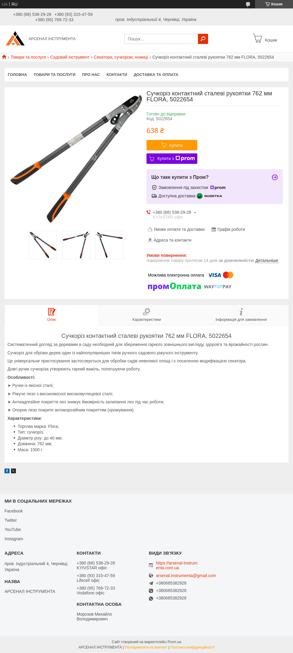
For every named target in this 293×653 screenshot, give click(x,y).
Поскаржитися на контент (146, 647)
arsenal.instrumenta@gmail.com (186, 575)
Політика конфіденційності (192, 647)
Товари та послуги (28, 57)
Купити (176, 145)
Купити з (176, 158)
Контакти (116, 74)
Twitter (10, 520)
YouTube (12, 529)
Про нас (91, 74)
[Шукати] (203, 39)
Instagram (13, 538)
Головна (17, 74)
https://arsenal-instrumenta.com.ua (177, 565)
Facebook (13, 511)
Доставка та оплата (156, 74)
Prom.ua (174, 642)
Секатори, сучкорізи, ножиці (121, 57)
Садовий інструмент (69, 57)
